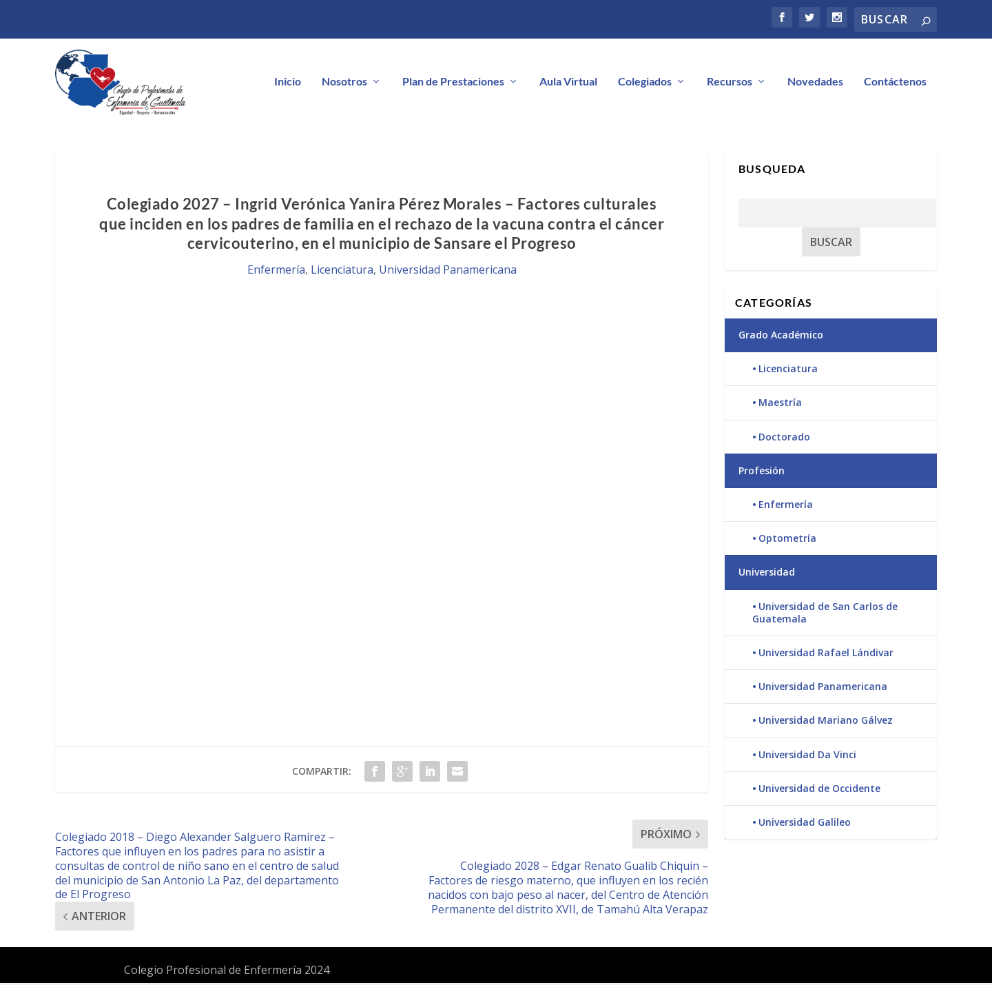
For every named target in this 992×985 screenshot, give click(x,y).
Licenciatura (342, 271)
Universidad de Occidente (819, 790)
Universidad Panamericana (448, 271)
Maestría (780, 404)
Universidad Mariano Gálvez (825, 722)
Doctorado (784, 438)
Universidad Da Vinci (807, 755)
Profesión (761, 472)
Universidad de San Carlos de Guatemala (825, 614)
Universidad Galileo (804, 824)
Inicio (287, 83)
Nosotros (344, 83)
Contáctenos (895, 83)
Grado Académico (780, 336)
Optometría (787, 540)
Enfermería (276, 271)
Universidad (766, 573)
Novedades (815, 83)
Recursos (729, 83)
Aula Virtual (568, 83)
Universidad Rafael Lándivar (825, 654)
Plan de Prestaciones (453, 83)
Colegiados (645, 83)
